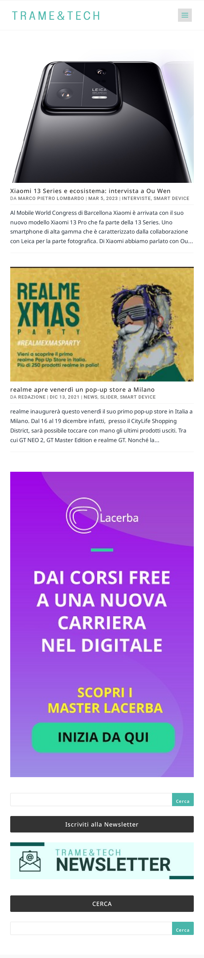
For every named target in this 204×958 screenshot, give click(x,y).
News (91, 397)
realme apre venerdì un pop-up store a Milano (82, 389)
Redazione (32, 397)
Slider (108, 397)
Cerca (183, 801)
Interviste (136, 198)
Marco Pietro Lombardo (51, 198)
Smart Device (171, 198)
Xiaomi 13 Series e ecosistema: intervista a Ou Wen (90, 191)
